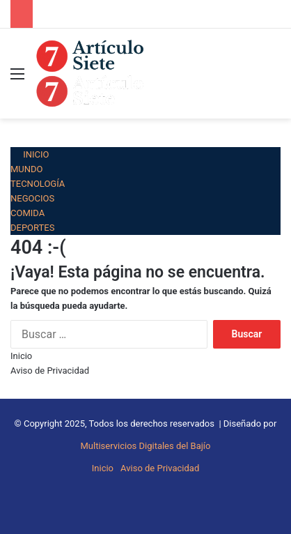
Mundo (26, 169)
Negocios (32, 198)
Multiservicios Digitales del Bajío (146, 446)
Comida (27, 213)
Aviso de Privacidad (49, 370)
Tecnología (37, 183)
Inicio (29, 154)
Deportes (32, 227)
